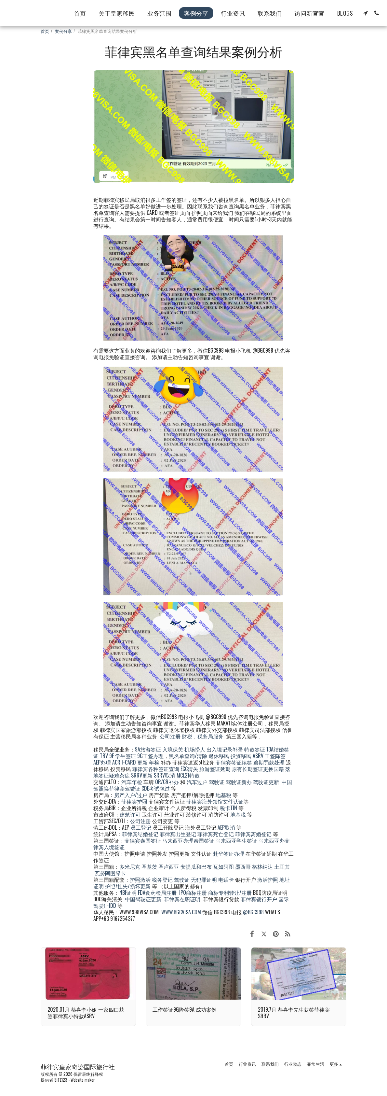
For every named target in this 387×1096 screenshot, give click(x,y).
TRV (104, 756)
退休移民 (219, 756)
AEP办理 (102, 762)
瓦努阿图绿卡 (110, 873)
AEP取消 (226, 827)
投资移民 (241, 756)
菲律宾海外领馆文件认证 (215, 801)
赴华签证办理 (228, 853)
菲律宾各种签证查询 (155, 769)
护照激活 (140, 879)
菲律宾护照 (134, 801)
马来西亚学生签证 (236, 840)
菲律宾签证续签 (234, 762)
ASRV (258, 756)
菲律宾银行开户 (259, 899)
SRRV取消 (164, 775)
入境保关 (172, 749)
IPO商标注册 (193, 892)
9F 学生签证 (122, 756)
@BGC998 (253, 912)
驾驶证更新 (266, 782)
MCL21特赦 (188, 775)
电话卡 (226, 879)
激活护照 (267, 879)
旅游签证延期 (215, 769)
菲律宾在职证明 (182, 899)
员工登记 (140, 827)
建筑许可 (130, 814)
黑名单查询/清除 (188, 756)
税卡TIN (229, 808)
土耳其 (282, 866)
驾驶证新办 (239, 782)
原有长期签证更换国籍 (258, 769)
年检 (155, 762)
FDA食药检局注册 (157, 892)
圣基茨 (149, 866)
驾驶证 (216, 782)
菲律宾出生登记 (178, 834)
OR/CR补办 (167, 782)
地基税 (223, 795)
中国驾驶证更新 (143, 899)
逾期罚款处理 (269, 762)
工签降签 (275, 756)
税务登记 (162, 879)
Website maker (83, 1080)
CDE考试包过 (155, 788)
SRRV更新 (142, 775)
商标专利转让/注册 (230, 892)
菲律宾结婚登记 (140, 834)
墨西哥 (243, 866)
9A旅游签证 (148, 749)
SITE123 (60, 1080)
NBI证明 (128, 892)
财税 (187, 736)
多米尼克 (129, 866)
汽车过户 (197, 782)
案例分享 (63, 31)
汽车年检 (131, 782)
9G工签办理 (150, 756)
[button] (365, 13)
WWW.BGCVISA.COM (181, 912)
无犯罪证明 (204, 879)
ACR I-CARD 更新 (130, 762)
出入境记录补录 (225, 749)
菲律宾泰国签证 (143, 840)
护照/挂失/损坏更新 (128, 886)
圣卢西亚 (168, 866)
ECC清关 (189, 769)
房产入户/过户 (130, 795)
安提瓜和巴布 (196, 866)
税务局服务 (210, 736)
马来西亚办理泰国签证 (188, 840)
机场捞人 (194, 749)
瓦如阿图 (223, 866)
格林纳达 (263, 866)
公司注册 (170, 736)
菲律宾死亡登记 (215, 834)
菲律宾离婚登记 (253, 834)
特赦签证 (254, 749)
